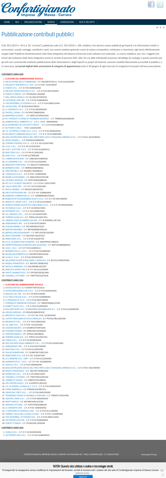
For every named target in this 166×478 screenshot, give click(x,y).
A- (163, 27)
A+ (157, 27)
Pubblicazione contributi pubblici (38, 34)
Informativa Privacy (149, 455)
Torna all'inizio (162, 474)
